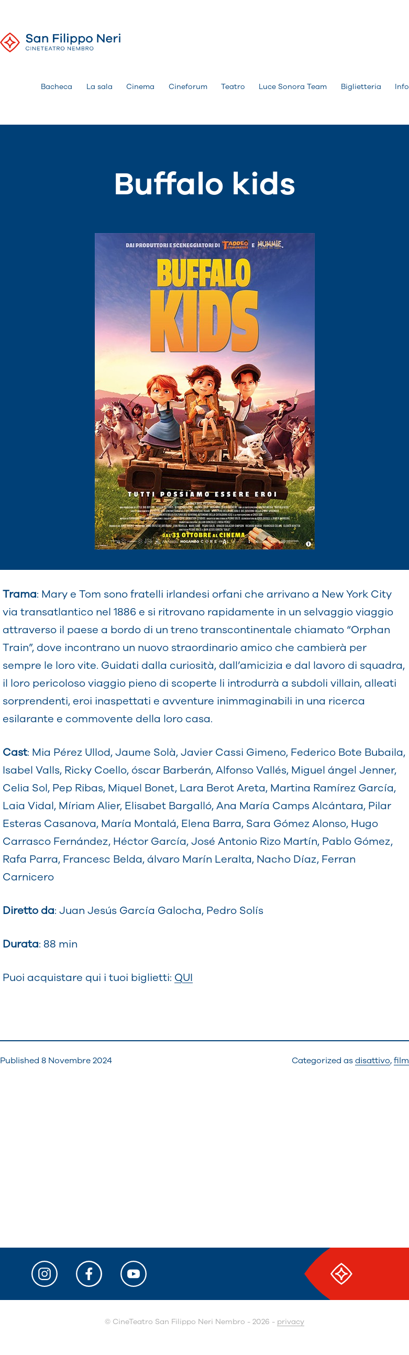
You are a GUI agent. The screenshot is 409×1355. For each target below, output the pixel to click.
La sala (99, 87)
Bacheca (56, 87)
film (401, 1060)
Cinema (140, 87)
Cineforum (188, 87)
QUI (183, 978)
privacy (290, 1322)
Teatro (233, 87)
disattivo (372, 1060)
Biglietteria (361, 87)
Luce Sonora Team (293, 87)
